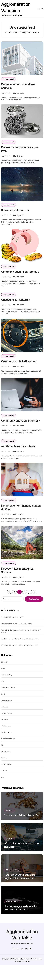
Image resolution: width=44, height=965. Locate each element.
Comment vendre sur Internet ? (20, 420)
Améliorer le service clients (18, 446)
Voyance (4, 770)
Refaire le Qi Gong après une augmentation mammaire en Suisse (21, 631)
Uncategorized (8, 79)
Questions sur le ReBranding (19, 361)
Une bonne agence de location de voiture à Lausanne (20, 639)
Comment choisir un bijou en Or (12, 617)
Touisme (4, 758)
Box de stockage (7, 675)
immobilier (4, 719)
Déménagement (6, 700)
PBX (2, 745)
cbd (2, 681)
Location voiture (6, 732)
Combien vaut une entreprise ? (20, 271)
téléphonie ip (5, 751)
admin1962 (6, 93)
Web (2, 777)
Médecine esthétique (8, 739)
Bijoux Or (4, 662)
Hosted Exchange (7, 713)
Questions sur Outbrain (15, 299)
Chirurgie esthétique (8, 687)
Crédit (3, 694)
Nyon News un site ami (22, 961)
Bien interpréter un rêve (15, 210)
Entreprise (4, 707)
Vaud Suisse (35, 959)
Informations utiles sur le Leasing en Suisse (16, 624)
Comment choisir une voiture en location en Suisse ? (19, 645)
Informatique (5, 726)
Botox (3, 668)
